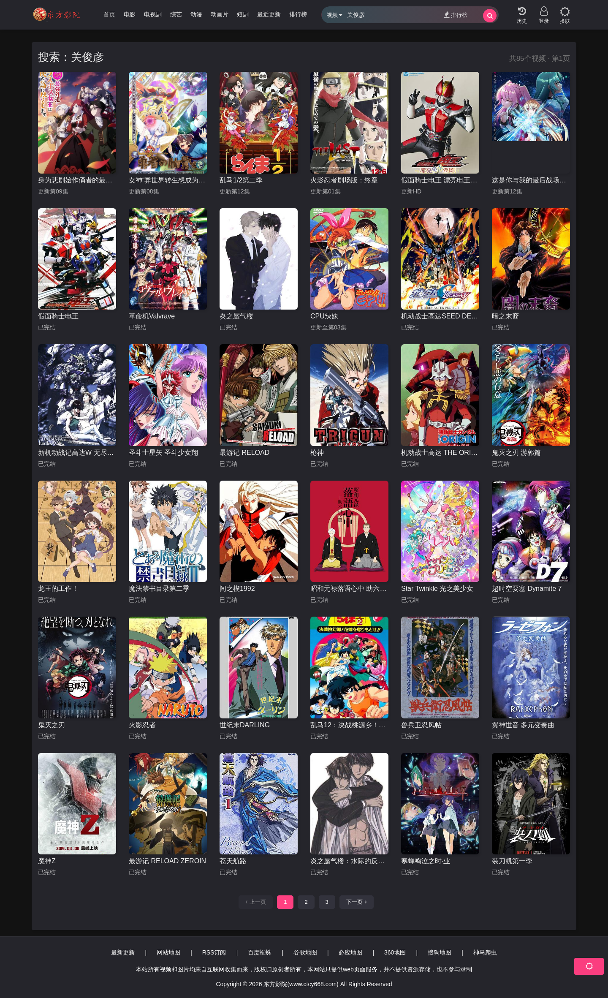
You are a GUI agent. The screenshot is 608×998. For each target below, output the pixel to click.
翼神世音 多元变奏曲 (523, 725)
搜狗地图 (439, 952)
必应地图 (350, 952)
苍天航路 (233, 861)
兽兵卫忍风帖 (421, 725)
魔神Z (47, 861)
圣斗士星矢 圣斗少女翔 (163, 452)
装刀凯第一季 (512, 861)
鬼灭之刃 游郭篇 (516, 452)
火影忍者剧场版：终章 (344, 180)
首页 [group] (109, 14)
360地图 (395, 952)
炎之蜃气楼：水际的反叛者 (349, 861)
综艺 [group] (176, 14)
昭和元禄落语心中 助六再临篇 (349, 588)
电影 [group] (130, 14)
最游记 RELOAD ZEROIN (167, 861)
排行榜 (455, 14)
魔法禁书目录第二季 (159, 588)
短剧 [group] (243, 14)
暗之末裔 (505, 316)
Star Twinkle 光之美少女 (437, 588)
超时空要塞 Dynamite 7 (527, 588)
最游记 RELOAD (244, 452)
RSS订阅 (214, 952)
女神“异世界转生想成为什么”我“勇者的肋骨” (168, 180)
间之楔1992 (237, 588)
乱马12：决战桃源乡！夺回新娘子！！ (349, 725)
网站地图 (168, 952)
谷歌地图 (305, 952)
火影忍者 (142, 725)
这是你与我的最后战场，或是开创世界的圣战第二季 (531, 180)
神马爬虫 (485, 952)
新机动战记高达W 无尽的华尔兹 (77, 452)
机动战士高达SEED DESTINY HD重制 (440, 316)
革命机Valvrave (152, 316)
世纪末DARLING (245, 725)
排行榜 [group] (298, 14)
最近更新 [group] (269, 14)
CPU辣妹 (324, 316)
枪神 (317, 452)
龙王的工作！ (58, 588)
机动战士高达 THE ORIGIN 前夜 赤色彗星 (440, 452)
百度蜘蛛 (259, 952)
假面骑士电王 (58, 316)
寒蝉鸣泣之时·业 (425, 861)
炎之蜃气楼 (236, 316)
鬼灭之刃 (51, 725)
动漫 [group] (196, 14)
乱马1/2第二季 (241, 180)
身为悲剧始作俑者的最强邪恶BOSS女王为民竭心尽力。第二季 (77, 180)
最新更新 (123, 952)
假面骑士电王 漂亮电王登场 (440, 180)
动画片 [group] (219, 14)
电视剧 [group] (153, 14)
